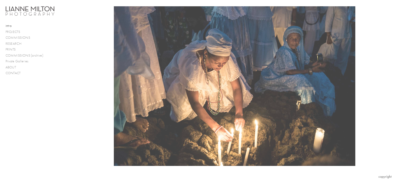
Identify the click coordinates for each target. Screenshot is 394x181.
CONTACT (13, 73)
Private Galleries (17, 61)
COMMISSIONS (20, 38)
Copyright (384, 176)
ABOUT (11, 67)
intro (9, 26)
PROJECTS (15, 32)
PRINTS (13, 50)
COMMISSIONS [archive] (24, 55)
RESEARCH (16, 44)
